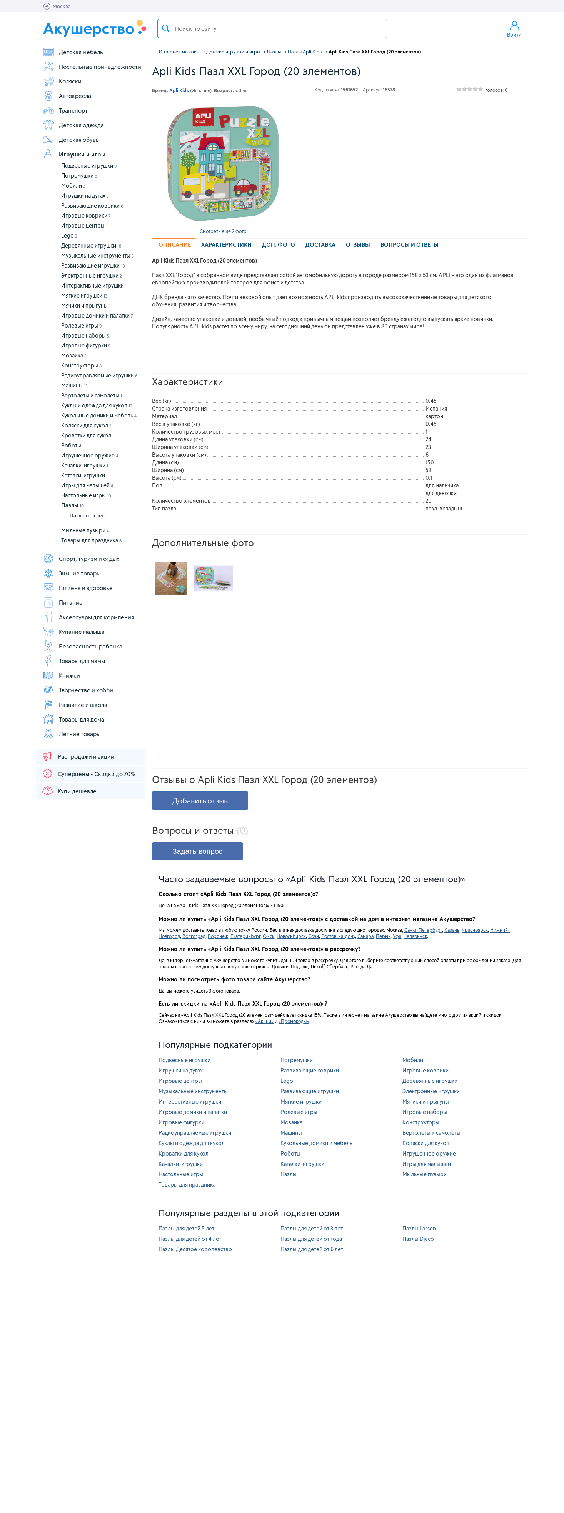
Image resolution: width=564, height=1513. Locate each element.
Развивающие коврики (92, 205)
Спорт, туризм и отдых (81, 558)
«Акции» (264, 1021)
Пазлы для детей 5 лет (186, 1228)
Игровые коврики (86, 215)
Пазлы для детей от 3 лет (311, 1228)
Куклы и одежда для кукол (96, 405)
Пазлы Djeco (418, 1238)
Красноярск (475, 930)
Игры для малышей (87, 485)
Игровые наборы (85, 335)
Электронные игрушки (91, 275)
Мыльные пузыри (85, 530)
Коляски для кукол (86, 425)
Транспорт (65, 110)
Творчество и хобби (77, 690)
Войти (514, 28)
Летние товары (71, 734)
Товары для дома (73, 719)
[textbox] (272, 28)
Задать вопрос (197, 851)
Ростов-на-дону (338, 936)
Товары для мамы (73, 661)
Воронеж (218, 936)
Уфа (397, 936)
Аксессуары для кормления (88, 617)
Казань (451, 930)
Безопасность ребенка (82, 646)
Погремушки (79, 175)
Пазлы (72, 505)
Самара (365, 936)
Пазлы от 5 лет (88, 515)
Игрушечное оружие (89, 455)
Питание (62, 602)
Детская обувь (70, 139)
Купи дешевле (69, 791)
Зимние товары (71, 573)
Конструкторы (81, 365)
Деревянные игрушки (91, 245)
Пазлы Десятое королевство (195, 1249)
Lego (69, 235)
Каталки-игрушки (84, 475)
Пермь (383, 936)
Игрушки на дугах (85, 195)
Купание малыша (73, 631)
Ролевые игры (81, 325)
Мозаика (74, 355)
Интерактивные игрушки (94, 285)
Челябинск (415, 936)
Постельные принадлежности (91, 66)
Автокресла (66, 96)
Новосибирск (291, 936)
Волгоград (193, 936)
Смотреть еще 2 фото (223, 231)
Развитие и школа (74, 704)
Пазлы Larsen (419, 1228)
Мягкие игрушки (84, 295)
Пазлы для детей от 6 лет (311, 1249)
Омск (268, 936)
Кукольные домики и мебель (99, 415)
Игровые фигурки (85, 345)
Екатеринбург (245, 936)
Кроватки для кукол (87, 435)
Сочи (313, 936)
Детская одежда (73, 125)
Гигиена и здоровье (77, 588)
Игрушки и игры (73, 154)
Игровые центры (84, 225)
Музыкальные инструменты (97, 255)
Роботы (72, 445)
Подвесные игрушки (89, 165)
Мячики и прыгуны (85, 305)
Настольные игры (86, 495)
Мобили (73, 185)
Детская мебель (72, 52)
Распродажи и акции (77, 756)
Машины (74, 385)
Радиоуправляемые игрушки (99, 375)
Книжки (61, 675)
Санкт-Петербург (423, 930)
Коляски (62, 81)
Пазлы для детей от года (311, 1238)
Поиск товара (165, 28)
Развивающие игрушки (93, 265)
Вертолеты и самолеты (91, 395)
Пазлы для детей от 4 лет (190, 1238)
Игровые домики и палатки (97, 315)
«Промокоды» (294, 1021)
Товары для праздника (91, 540)
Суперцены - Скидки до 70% (88, 773)
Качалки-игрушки (84, 465)
